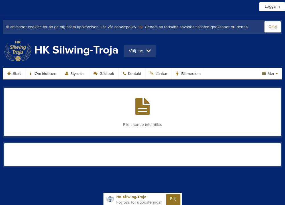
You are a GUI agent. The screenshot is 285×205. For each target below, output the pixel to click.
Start (14, 73)
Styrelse (75, 73)
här (140, 27)
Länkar (158, 73)
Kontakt (132, 73)
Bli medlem (188, 73)
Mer (270, 73)
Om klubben (43, 73)
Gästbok (103, 73)
